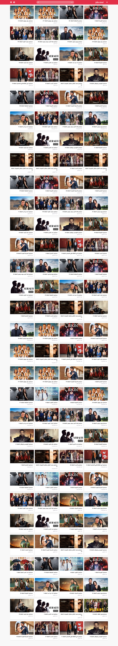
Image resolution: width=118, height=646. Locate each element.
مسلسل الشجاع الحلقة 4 (51, 253)
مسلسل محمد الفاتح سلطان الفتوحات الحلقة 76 (46, 360)
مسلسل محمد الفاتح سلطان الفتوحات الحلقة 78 (22, 169)
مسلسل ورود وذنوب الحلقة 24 (99, 423)
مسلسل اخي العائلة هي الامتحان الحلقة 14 (71, 253)
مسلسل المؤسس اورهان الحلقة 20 (98, 550)
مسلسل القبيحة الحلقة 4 (76, 338)
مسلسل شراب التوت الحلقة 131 (25, 508)
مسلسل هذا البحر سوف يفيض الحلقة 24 (72, 423)
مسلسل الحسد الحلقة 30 (101, 253)
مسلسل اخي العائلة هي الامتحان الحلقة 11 (71, 637)
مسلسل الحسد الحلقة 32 (51, 83)
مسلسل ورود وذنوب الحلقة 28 (99, 127)
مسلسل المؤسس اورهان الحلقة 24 (98, 83)
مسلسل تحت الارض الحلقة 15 (50, 63)
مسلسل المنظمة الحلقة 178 (75, 274)
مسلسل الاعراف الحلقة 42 (76, 508)
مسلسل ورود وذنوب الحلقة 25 (25, 338)
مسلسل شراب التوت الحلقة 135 (49, 212)
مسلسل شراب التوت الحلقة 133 (99, 359)
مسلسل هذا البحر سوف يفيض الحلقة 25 (23, 274)
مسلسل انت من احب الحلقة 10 (75, 295)
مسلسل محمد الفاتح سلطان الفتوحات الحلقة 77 (71, 317)
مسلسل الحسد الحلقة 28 (76, 465)
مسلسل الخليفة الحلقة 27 (76, 529)
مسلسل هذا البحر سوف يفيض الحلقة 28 (47, 42)
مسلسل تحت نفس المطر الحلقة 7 (25, 572)
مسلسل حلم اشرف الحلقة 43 (26, 148)
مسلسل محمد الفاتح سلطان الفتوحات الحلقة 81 (71, 84)
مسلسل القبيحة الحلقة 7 (51, 106)
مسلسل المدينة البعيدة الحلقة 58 (99, 338)
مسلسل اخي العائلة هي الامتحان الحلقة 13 (71, 359)
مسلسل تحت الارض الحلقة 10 (50, 529)
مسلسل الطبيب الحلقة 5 (51, 487)
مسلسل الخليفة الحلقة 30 (100, 232)
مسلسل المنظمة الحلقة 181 (75, 21)
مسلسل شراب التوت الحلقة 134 (99, 295)
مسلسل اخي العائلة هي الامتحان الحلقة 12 (96, 465)
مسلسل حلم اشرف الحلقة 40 (50, 444)
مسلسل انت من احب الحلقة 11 (25, 212)
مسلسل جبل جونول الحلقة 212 (50, 382)
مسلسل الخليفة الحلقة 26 (26, 593)
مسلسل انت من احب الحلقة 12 (25, 127)
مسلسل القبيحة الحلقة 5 (101, 274)
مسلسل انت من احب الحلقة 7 (50, 593)
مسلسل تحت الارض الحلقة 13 (50, 232)
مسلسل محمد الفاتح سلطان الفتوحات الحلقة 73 (71, 615)
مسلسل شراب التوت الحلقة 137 (25, 42)
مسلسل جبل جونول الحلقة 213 (25, 359)
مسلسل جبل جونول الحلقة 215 (99, 42)
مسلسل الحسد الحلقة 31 (76, 168)
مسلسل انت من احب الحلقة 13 (75, 63)
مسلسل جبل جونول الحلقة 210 (99, 402)
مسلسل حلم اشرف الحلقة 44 (26, 63)
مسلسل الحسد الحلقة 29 (51, 316)
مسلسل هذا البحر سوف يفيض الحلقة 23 (47, 508)
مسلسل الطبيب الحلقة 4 (76, 572)
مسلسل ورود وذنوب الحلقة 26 (50, 274)
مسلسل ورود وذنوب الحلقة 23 (99, 508)
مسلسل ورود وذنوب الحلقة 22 (99, 593)
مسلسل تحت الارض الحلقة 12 (26, 295)
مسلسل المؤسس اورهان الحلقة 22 (73, 232)
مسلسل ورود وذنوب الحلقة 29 (75, 42)
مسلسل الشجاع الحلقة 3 (27, 316)
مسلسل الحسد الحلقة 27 (51, 637)
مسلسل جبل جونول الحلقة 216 (25, 21)
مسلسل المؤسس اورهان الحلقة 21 (24, 444)
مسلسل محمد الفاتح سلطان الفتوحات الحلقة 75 (46, 466)
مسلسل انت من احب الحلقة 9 (26, 423)
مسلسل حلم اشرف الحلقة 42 (26, 232)
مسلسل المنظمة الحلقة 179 (26, 191)
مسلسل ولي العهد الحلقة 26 (100, 614)
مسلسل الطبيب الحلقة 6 (51, 402)
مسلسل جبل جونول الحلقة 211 (25, 382)
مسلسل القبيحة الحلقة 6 (51, 191)
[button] (38, 2)
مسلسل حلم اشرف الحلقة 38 (26, 614)
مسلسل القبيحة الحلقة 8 (101, 21)
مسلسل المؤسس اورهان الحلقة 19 (98, 637)
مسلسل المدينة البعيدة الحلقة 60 (74, 191)
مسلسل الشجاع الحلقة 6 (101, 106)
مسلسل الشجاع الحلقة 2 (101, 382)
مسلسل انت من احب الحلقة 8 (100, 529)
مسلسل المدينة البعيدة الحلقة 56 (99, 487)
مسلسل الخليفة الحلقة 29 (51, 295)
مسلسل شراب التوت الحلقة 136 (49, 127)
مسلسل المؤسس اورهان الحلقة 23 (73, 148)
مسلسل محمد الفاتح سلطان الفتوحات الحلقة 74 (71, 551)
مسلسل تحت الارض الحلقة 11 (75, 444)
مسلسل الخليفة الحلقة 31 (100, 148)
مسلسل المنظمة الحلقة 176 (26, 487)
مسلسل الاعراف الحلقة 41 (26, 550)
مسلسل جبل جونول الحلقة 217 (50, 21)
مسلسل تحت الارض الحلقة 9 (50, 614)
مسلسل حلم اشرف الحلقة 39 (26, 529)
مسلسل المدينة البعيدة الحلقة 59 (24, 253)
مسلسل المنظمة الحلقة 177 (26, 402)
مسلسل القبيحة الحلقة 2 (76, 487)
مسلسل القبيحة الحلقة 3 (76, 402)
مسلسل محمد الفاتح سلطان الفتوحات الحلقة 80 (96, 169)
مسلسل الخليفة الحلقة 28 (100, 444)
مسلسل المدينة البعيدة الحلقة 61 (74, 106)
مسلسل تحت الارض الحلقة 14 (50, 148)
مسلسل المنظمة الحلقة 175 (50, 572)
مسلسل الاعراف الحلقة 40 (76, 593)
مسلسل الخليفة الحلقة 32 (100, 63)
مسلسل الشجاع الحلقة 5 (101, 191)
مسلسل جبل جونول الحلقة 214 (50, 338)
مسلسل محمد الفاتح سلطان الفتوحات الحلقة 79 (46, 169)
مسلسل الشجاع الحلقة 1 (27, 465)
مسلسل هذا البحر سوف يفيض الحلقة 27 (72, 127)
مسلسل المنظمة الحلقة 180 (26, 106)
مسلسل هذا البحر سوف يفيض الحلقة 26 (72, 212)
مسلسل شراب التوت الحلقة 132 (49, 423)
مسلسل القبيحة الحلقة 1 (101, 572)
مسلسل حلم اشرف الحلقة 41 (100, 316)
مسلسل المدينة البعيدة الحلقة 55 (49, 550)
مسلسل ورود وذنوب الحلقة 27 (99, 212)
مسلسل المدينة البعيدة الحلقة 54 (24, 637)
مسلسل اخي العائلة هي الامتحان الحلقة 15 (22, 83)
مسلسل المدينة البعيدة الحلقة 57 (74, 382)
